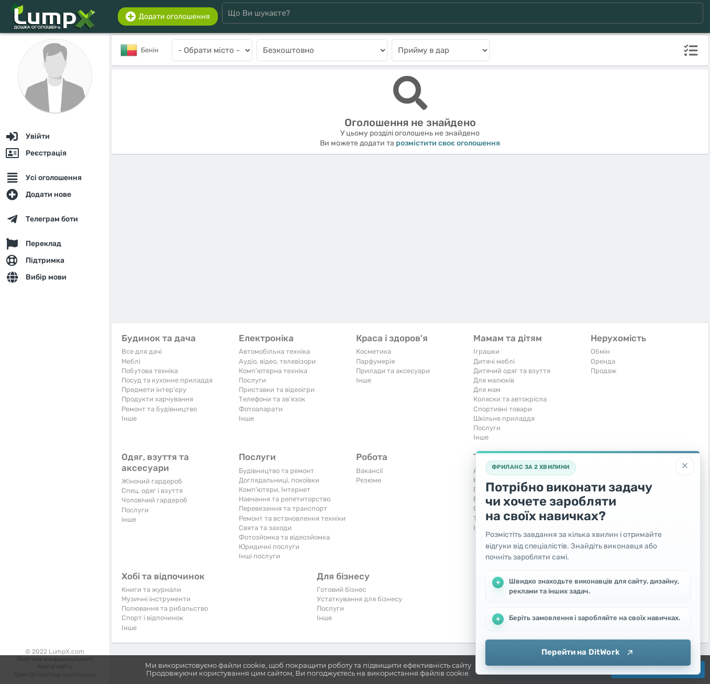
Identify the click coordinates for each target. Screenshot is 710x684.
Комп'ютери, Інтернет (274, 490)
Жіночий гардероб (151, 481)
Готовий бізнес (341, 589)
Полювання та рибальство (164, 608)
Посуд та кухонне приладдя (167, 380)
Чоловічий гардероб (154, 500)
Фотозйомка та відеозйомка (284, 537)
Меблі (130, 361)
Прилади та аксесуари (393, 371)
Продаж (603, 371)
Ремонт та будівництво (159, 409)
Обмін (600, 351)
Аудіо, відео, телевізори (277, 361)
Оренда (603, 361)
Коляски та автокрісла (510, 399)
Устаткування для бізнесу (359, 599)
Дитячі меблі (494, 361)
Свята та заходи (265, 528)
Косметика (373, 351)
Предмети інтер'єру (153, 390)
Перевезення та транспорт (283, 508)
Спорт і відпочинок (152, 618)
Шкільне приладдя (504, 418)
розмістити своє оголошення (448, 143)
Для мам (487, 390)
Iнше (129, 418)
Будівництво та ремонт (276, 471)
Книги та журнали (151, 589)
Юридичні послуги (269, 547)
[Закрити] (685, 466)
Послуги (252, 380)
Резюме (368, 480)
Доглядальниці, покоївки (279, 480)
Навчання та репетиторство (284, 499)
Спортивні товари (502, 409)
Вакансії (369, 471)
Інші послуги (259, 556)
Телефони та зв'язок (272, 399)
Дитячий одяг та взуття (511, 371)
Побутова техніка (149, 371)
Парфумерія (375, 361)
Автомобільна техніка (274, 351)
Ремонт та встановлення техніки (292, 518)
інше (128, 519)
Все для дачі (141, 351)
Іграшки (486, 351)
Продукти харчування (157, 399)
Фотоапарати (261, 409)
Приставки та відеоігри (277, 390)
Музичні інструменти (156, 599)
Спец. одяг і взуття (152, 491)
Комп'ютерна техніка (273, 371)
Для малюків (493, 380)
